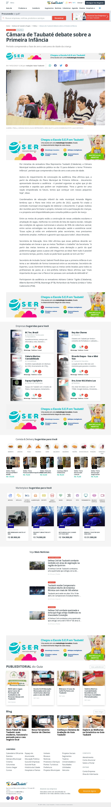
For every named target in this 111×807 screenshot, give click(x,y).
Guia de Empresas (32, 762)
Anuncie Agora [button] (89, 791)
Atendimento (88, 757)
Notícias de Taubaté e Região (21, 26)
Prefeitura (48, 767)
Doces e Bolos (83, 448)
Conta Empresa (89, 771)
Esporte (43, 497)
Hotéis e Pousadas (27, 498)
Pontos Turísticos (51, 764)
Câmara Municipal (13, 759)
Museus (47, 756)
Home (8, 26)
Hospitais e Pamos (32, 770)
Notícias (58, 8)
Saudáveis (65, 448)
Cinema (82, 8)
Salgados (56, 448)
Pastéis (74, 448)
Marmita (10, 448)
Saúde (60, 497)
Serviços (69, 497)
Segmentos (49, 8)
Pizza (29, 448)
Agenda (75, 8)
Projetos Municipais (52, 770)
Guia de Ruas (30, 764)
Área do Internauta (90, 774)
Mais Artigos (99, 712)
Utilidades (66, 767)
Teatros (65, 759)
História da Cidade (32, 767)
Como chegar (11, 767)
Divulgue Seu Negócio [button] (95, 3)
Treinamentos (86, 497)
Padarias (38, 448)
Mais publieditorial (97, 667)
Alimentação (35, 497)
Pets (77, 497)
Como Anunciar (89, 760)
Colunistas (67, 8)
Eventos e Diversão (102, 498)
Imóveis (10, 497)
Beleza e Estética (94, 498)
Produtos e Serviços (52, 762)
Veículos (18, 497)
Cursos (9, 770)
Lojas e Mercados (52, 498)
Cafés (47, 448)
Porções (93, 448)
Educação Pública (32, 759)
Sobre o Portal (88, 763)
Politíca (35, 26)
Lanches (20, 448)
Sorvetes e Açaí (102, 448)
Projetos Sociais (68, 753)
